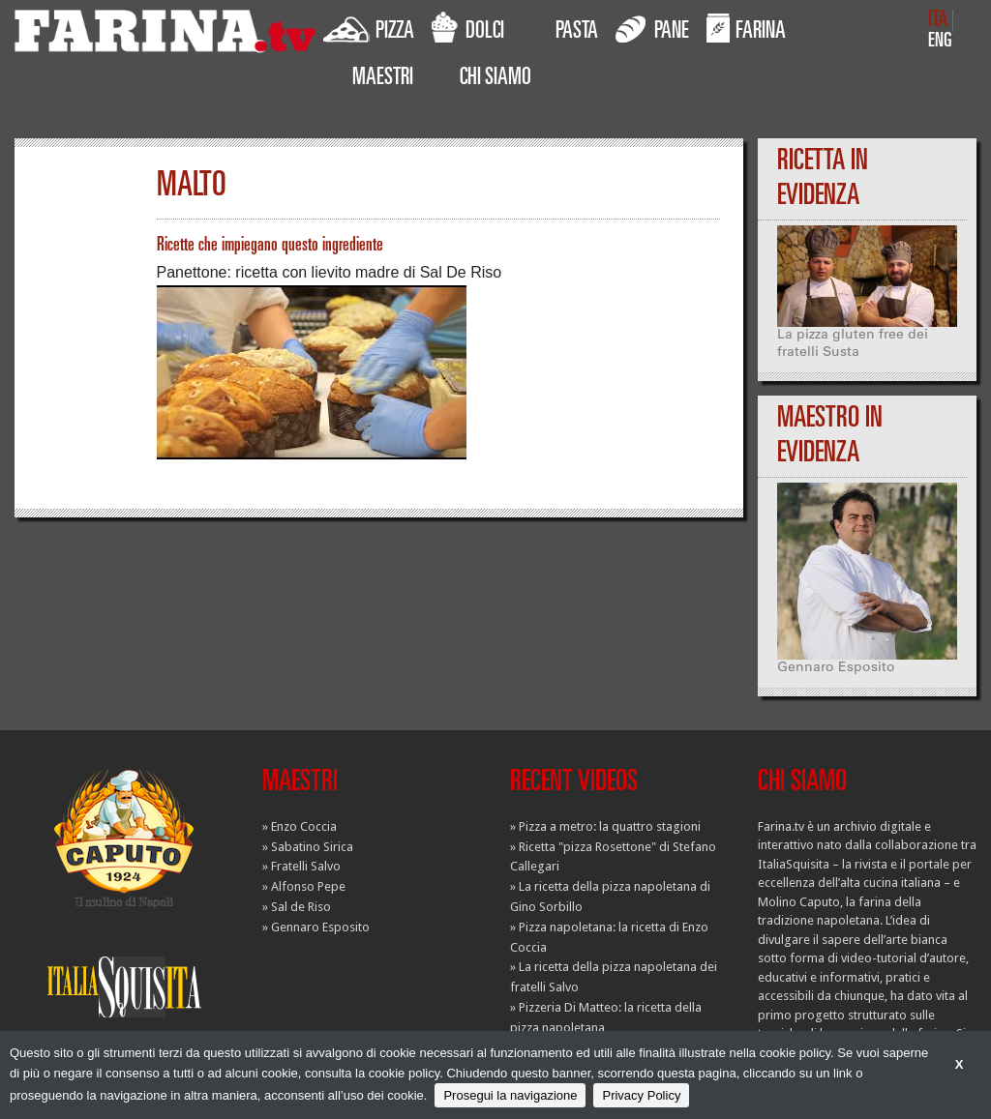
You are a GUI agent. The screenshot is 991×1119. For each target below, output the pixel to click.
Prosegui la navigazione (510, 1095)
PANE (652, 28)
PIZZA (368, 28)
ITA (937, 21)
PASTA (577, 32)
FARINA (746, 28)
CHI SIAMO (495, 79)
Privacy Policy (641, 1095)
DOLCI (468, 28)
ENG (940, 42)
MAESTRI (382, 79)
